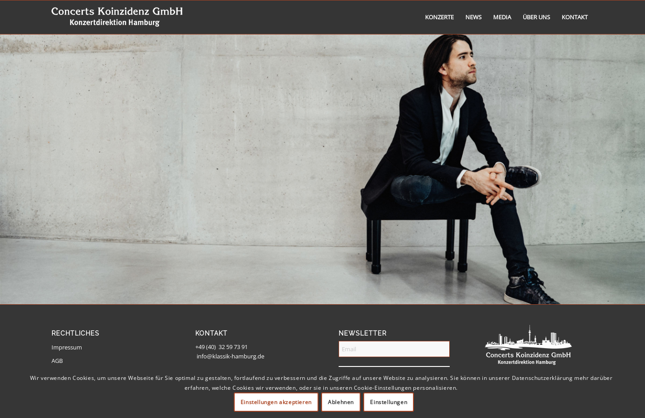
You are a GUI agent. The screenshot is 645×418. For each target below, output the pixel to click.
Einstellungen (388, 402)
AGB (57, 361)
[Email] (394, 349)
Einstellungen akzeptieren (276, 402)
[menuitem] (439, 17)
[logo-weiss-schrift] (117, 17)
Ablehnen (341, 402)
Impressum (67, 347)
